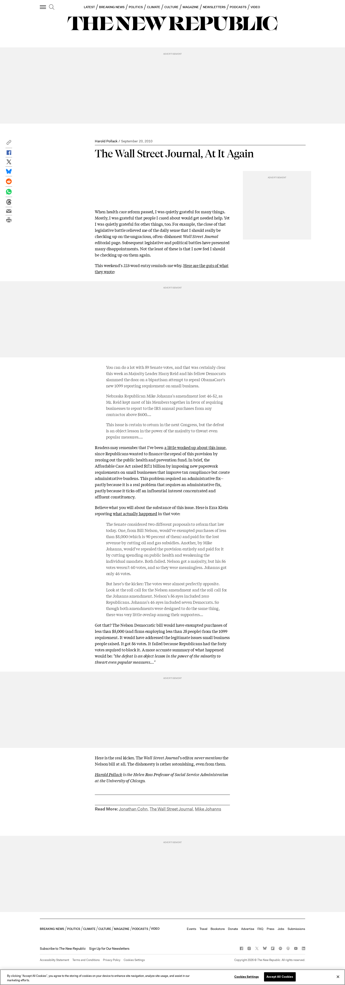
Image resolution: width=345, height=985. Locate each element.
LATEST (89, 7)
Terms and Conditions (86, 960)
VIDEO (255, 7)
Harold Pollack (106, 141)
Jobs (281, 929)
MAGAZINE (191, 7)
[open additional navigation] (43, 7)
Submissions (296, 929)
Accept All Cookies (279, 977)
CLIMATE (153, 7)
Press (270, 929)
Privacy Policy (111, 960)
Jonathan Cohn (133, 809)
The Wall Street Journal (171, 809)
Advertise (247, 929)
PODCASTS (238, 7)
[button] (9, 143)
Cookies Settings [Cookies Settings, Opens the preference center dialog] (246, 977)
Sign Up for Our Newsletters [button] (109, 948)
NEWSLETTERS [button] (214, 7)
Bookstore (218, 929)
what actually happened (135, 513)
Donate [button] (233, 929)
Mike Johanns (208, 809)
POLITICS (136, 7)
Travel (203, 929)
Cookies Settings (134, 960)
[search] (51, 7)
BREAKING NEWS (112, 7)
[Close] (338, 976)
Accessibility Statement (54, 960)
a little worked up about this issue (195, 447)
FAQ (260, 929)
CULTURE (171, 7)
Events (191, 929)
